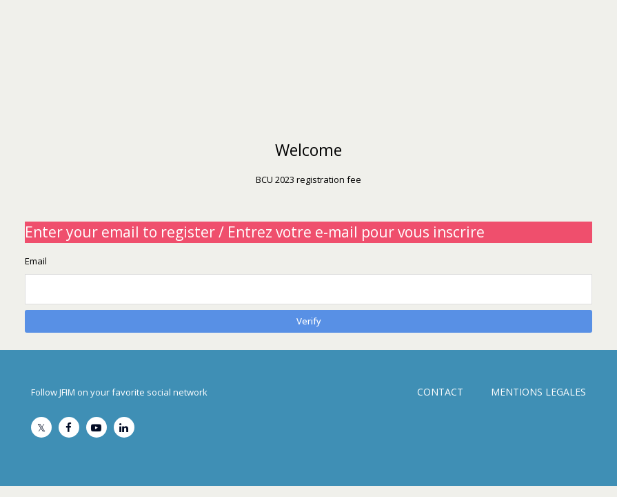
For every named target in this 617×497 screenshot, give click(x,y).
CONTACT (440, 391)
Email (36, 261)
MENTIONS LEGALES (538, 391)
